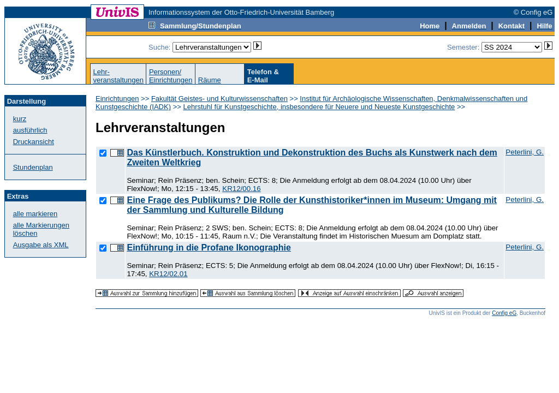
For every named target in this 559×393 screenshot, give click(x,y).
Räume (209, 80)
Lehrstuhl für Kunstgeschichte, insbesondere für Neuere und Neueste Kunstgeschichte (319, 107)
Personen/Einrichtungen (171, 76)
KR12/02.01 (168, 274)
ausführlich (30, 130)
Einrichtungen (117, 98)
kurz (20, 119)
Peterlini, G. (525, 152)
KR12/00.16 (241, 188)
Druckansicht (33, 142)
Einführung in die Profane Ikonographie (208, 247)
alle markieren (35, 214)
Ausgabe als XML (41, 245)
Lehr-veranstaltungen (118, 76)
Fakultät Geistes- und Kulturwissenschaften (219, 98)
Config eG (504, 313)
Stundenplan (33, 167)
